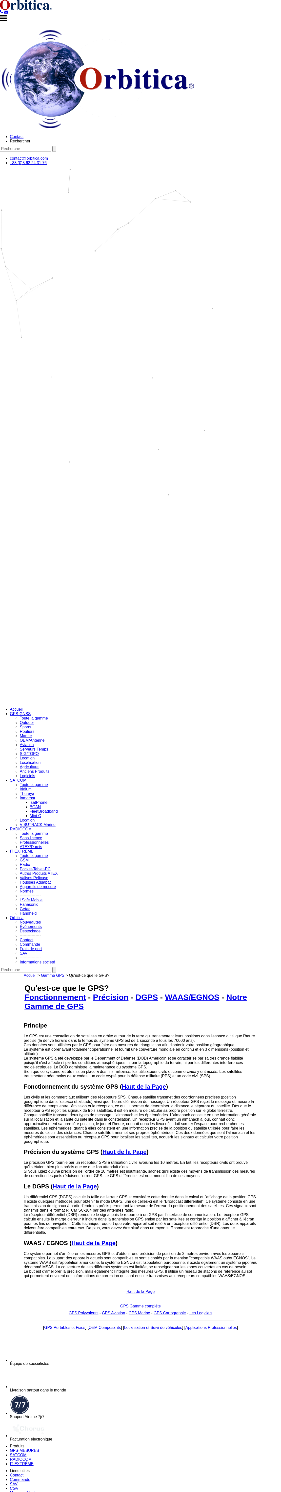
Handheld (28, 913)
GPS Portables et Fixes (64, 1327)
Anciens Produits (34, 771)
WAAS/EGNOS (192, 997)
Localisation (30, 762)
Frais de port (31, 949)
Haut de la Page (144, 1086)
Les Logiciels (200, 1313)
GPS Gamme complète (140, 1306)
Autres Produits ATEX (39, 873)
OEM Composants (105, 1327)
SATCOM (18, 780)
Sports (25, 727)
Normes (27, 891)
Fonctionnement (55, 997)
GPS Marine (139, 1313)
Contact (16, 137)
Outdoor (27, 722)
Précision (110, 997)
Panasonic (29, 904)
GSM (24, 860)
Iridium (26, 789)
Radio (25, 864)
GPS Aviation (113, 1313)
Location (27, 758)
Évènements (31, 927)
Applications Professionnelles (211, 1327)
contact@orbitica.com (29, 158)
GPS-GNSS (20, 714)
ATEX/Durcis (31, 847)
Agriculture (29, 767)
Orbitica (16, 918)
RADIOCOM (21, 829)
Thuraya (27, 793)
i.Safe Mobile (31, 900)
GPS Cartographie (170, 1313)
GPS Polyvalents (83, 1313)
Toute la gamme (34, 718)
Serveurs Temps (34, 749)
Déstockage (30, 931)
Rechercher (20, 141)
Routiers (27, 731)
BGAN (35, 807)
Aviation (27, 745)
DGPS (147, 997)
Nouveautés (30, 922)
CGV (14, 1488)
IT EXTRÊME (22, 851)
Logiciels (27, 776)
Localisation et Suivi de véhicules (153, 1327)
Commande (30, 944)
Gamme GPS (52, 975)
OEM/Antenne (32, 740)
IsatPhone (38, 802)
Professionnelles (34, 842)
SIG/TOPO (29, 754)
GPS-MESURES (24, 1450)
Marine (26, 736)
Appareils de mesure (38, 887)
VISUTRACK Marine (38, 825)
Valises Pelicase (34, 878)
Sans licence (31, 838)
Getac (25, 909)
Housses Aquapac (36, 882)
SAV (23, 953)
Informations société (37, 962)
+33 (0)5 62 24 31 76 (28, 163)
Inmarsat (27, 798)
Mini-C (35, 816)
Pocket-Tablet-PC (35, 869)
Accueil (16, 709)
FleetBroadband (44, 811)
